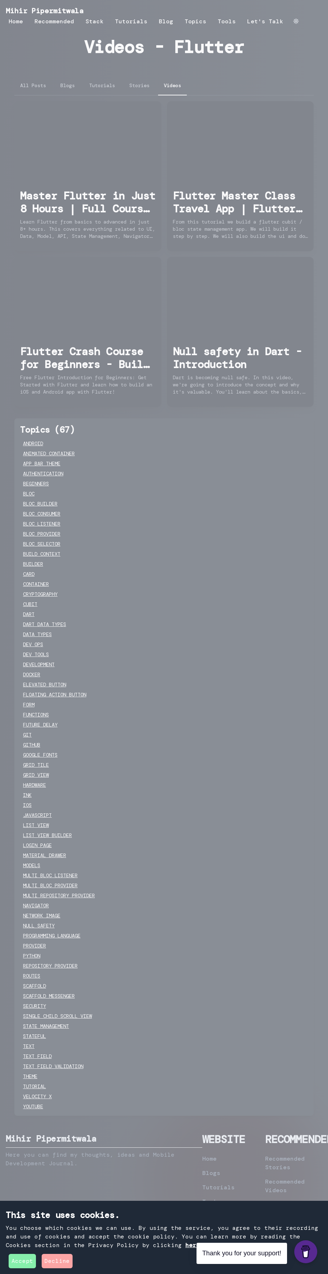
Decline (57, 1261)
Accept (22, 1261)
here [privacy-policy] (192, 1245)
